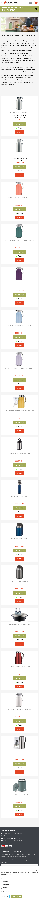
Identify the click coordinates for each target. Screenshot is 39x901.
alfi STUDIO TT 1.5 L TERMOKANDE (19, 752)
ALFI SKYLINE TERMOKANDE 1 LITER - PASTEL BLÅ (19, 325)
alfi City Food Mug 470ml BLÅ (19, 538)
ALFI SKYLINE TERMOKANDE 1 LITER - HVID (19, 709)
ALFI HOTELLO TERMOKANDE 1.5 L (19, 155)
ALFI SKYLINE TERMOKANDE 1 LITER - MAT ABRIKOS (19, 197)
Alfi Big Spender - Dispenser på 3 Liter (20, 453)
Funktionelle (6, 884)
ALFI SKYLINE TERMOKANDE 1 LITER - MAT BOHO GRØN (19, 240)
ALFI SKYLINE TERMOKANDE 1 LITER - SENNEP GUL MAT (19, 411)
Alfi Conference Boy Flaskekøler (19, 624)
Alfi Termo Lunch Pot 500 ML (19, 794)
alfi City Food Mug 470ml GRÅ (19, 581)
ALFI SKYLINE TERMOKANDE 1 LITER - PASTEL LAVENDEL (19, 368)
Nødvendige (6, 878)
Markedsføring (7, 881)
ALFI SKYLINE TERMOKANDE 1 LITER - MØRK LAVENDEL (19, 283)
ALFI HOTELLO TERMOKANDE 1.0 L (19, 112)
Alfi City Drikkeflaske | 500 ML (19, 496)
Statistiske (5, 887)
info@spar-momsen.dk (13, 838)
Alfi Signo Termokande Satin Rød (19, 666)
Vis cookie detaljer (5, 891)
